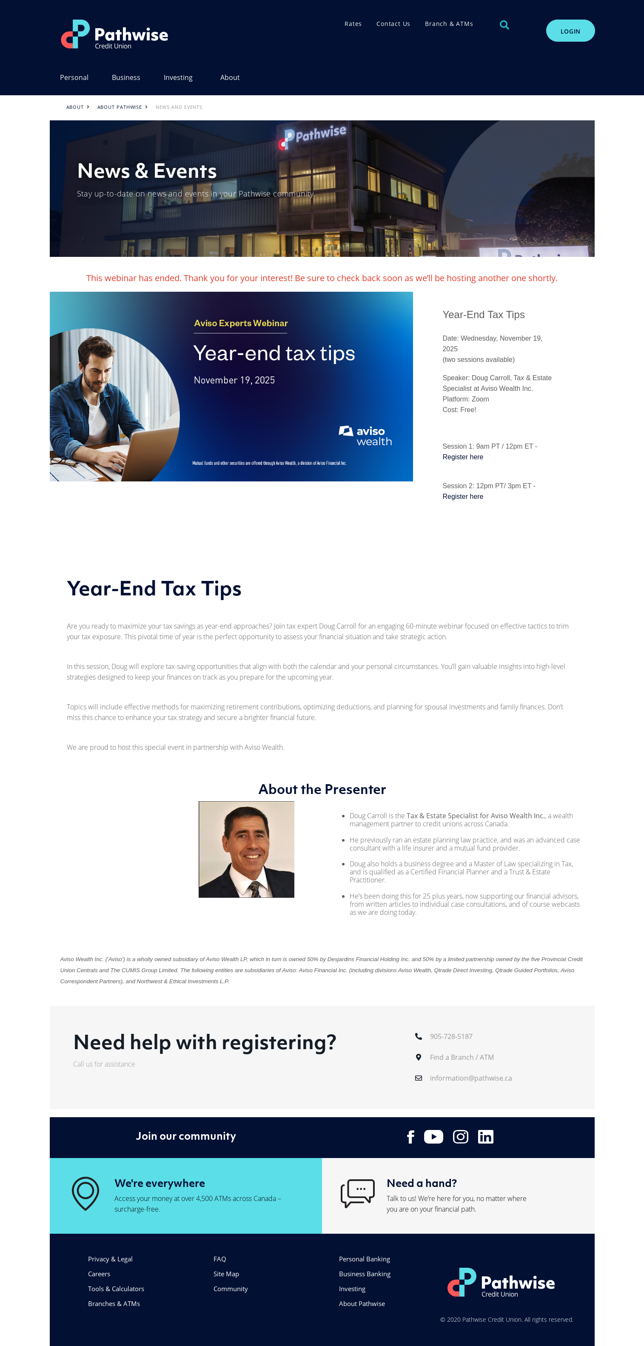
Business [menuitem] (126, 78)
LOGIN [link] (571, 31)
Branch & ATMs (449, 24)
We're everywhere (159, 1182)
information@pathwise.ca (471, 1078)
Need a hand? (422, 1182)
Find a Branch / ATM (462, 1057)
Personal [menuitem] (74, 78)
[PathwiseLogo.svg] (153, 34)
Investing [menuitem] (178, 78)
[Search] (504, 25)
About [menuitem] (230, 78)
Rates (353, 24)
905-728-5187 (451, 1036)
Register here (462, 457)
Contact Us (393, 24)
